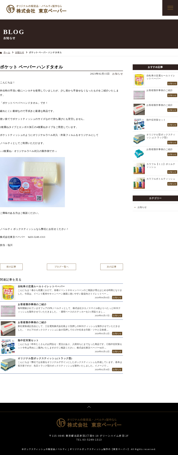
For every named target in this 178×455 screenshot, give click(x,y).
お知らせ (19, 52)
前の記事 (11, 267)
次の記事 (111, 267)
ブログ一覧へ (61, 267)
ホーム (5, 52)
